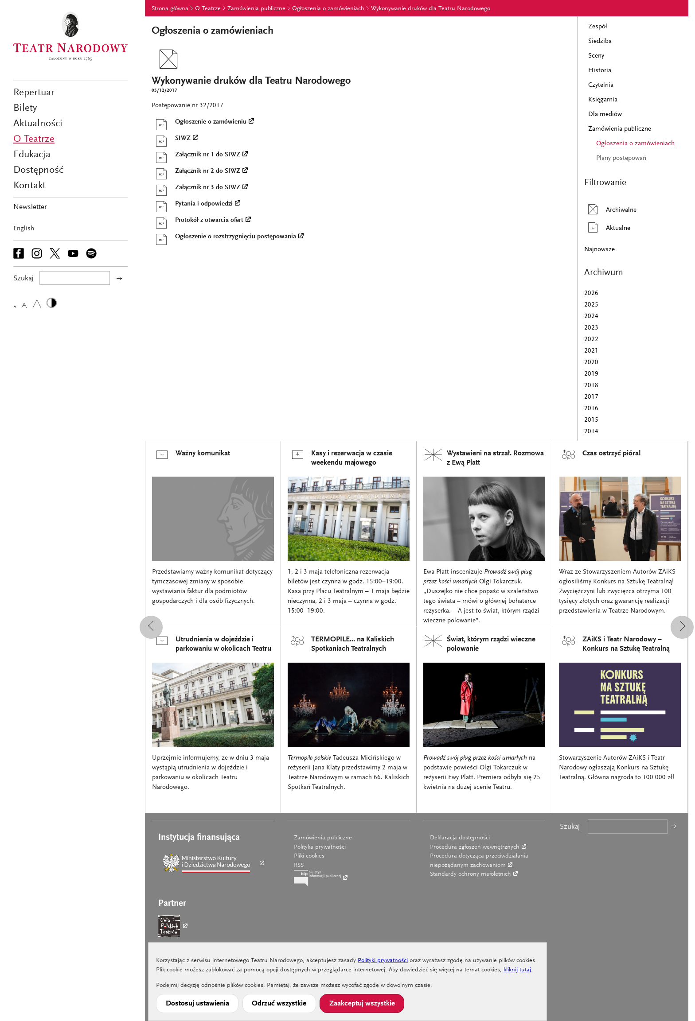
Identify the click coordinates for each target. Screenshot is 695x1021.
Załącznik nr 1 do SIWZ (196, 155)
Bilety (25, 108)
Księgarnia (602, 100)
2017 (591, 397)
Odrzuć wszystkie (279, 1004)
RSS (299, 865)
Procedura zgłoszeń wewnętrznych (474, 847)
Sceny (596, 56)
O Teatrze (34, 139)
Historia (599, 70)
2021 (591, 351)
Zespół (597, 26)
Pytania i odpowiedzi (192, 204)
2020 (591, 362)
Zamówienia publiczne (256, 9)
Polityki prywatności (383, 961)
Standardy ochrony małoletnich (470, 874)
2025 (591, 305)
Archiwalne (610, 209)
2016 (591, 408)
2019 (591, 374)
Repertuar (34, 93)
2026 (591, 293)
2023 (591, 328)
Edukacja (32, 155)
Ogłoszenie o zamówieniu (199, 122)
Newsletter (30, 207)
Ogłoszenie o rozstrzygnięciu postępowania (224, 237)
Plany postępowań (621, 158)
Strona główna (170, 9)
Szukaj (570, 827)
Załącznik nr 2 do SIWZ (196, 171)
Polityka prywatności (320, 847)
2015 (591, 420)
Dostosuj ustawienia (197, 1004)
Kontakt (29, 186)
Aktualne (607, 227)
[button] (151, 627)
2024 (591, 316)
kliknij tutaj (517, 970)
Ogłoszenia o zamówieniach (328, 9)
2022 (591, 339)
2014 (591, 431)
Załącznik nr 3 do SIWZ (196, 188)
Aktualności (37, 124)
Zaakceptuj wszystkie (362, 1004)
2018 (591, 385)
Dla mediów (605, 114)
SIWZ (171, 139)
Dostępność (38, 170)
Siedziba (600, 41)
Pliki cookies (309, 856)
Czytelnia (600, 85)
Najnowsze (599, 249)
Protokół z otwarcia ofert (197, 220)
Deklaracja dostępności (460, 838)
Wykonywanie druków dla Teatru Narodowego (430, 9)
